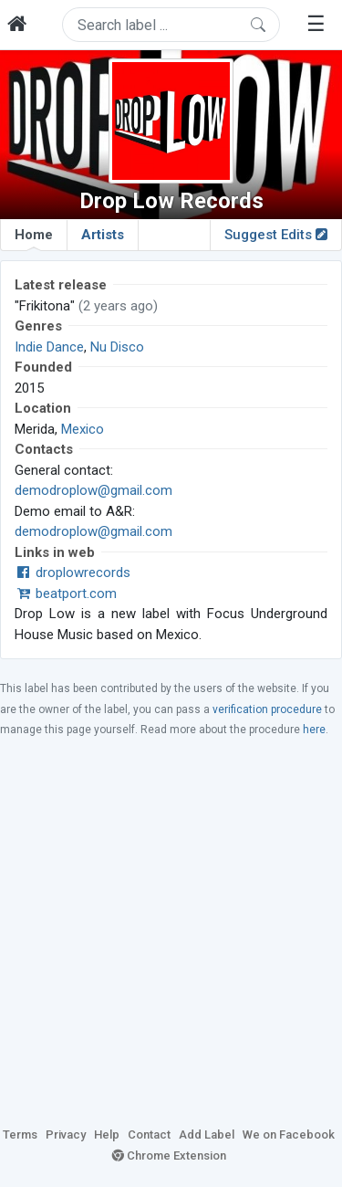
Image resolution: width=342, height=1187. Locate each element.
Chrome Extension (169, 1155)
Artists (102, 234)
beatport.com (66, 593)
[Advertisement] (171, 931)
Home (34, 238)
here (314, 729)
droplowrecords (72, 572)
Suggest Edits (275, 234)
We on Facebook (289, 1134)
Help (106, 1134)
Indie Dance (49, 347)
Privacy (66, 1134)
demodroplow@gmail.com (93, 490)
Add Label (206, 1134)
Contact (149, 1134)
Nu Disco (117, 347)
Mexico (82, 429)
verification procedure (267, 709)
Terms (20, 1134)
